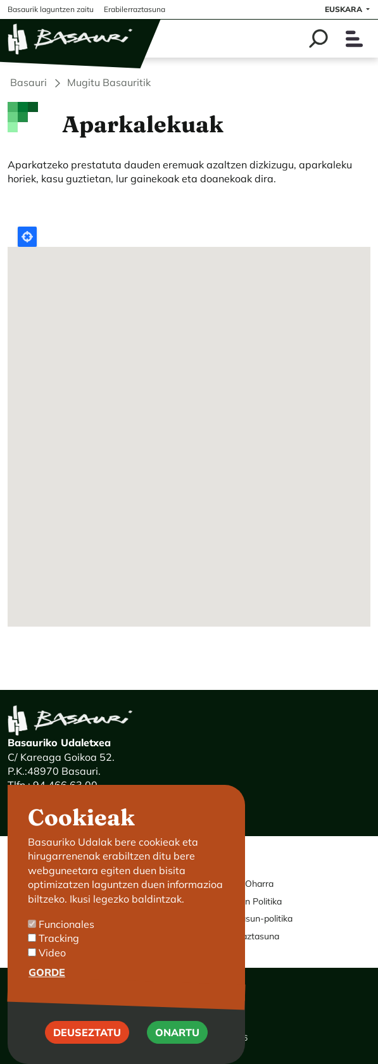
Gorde (46, 972)
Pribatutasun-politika (250, 918)
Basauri (28, 82)
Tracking (59, 938)
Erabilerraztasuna (243, 936)
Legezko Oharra (241, 883)
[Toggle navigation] (354, 39)
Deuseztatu (87, 1032)
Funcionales (66, 924)
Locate (27, 237)
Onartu (177, 1032)
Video (52, 952)
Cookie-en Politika (245, 901)
